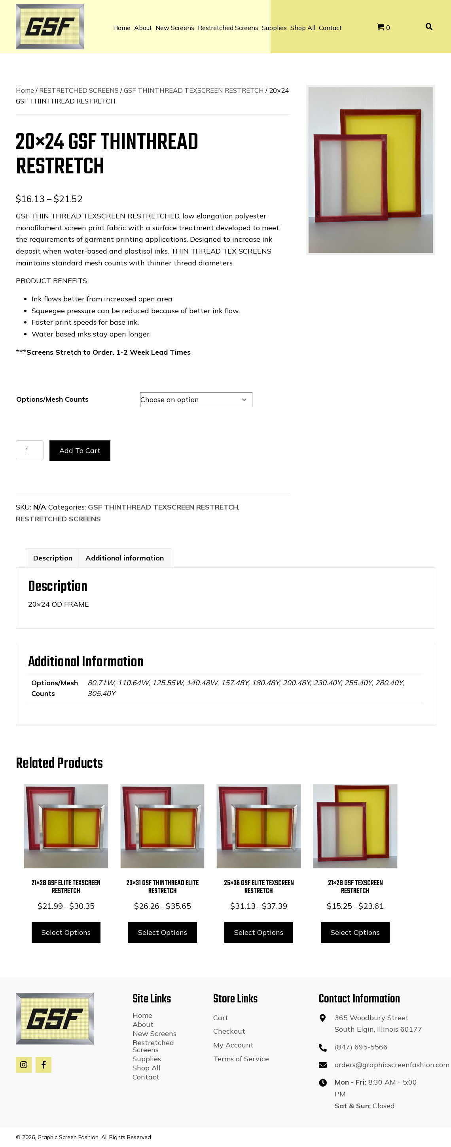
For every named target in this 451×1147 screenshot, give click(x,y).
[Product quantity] (30, 450)
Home (25, 90)
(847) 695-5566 (361, 1046)
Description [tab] (52, 557)
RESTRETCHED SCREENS (79, 90)
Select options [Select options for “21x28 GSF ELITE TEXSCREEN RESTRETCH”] (66, 932)
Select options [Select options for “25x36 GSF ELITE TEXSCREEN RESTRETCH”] (258, 932)
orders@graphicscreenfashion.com (392, 1064)
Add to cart (79, 450)
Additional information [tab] (124, 557)
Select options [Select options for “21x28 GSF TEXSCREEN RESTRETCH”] (355, 932)
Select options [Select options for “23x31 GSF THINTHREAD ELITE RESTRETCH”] (162, 932)
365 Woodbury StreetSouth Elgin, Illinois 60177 (378, 1023)
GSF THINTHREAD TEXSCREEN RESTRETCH (194, 90)
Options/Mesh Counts (52, 399)
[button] (24, 1065)
